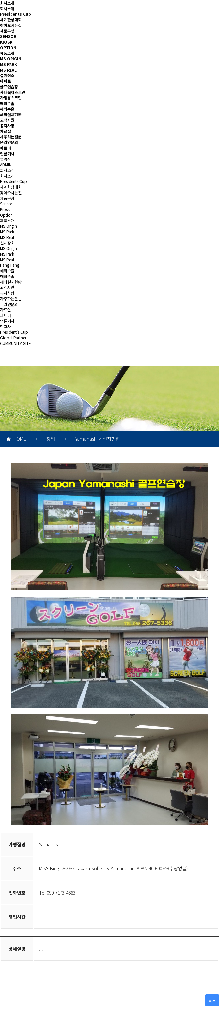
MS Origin (8, 226)
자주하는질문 (11, 136)
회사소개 (7, 3)
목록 (212, 1000)
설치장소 (7, 75)
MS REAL (8, 70)
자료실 (5, 131)
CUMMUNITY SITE (15, 343)
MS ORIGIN (10, 58)
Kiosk (5, 209)
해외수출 (7, 103)
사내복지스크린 (12, 92)
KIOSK (6, 42)
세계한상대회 (11, 19)
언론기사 (7, 153)
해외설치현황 (11, 114)
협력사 (5, 159)
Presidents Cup (15, 14)
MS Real (7, 237)
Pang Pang (9, 265)
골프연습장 (9, 86)
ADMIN (5, 164)
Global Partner (13, 337)
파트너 (5, 148)
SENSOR (8, 36)
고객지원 (7, 120)
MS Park (7, 231)
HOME (16, 438)
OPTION (8, 47)
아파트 (5, 81)
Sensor (6, 203)
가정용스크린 (11, 97)
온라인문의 (9, 142)
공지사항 (7, 125)
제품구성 (7, 30)
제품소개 (7, 53)
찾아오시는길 (11, 25)
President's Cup (14, 332)
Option (6, 215)
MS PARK (8, 64)
